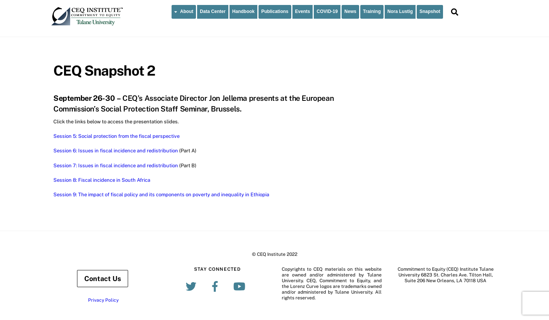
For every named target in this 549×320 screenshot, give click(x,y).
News (350, 11)
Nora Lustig (400, 11)
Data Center (212, 11)
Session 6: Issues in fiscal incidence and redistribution (115, 151)
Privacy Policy (103, 300)
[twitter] (192, 286)
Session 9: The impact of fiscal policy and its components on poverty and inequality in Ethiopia (161, 194)
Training (372, 11)
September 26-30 (84, 98)
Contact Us (102, 279)
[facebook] (216, 286)
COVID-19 (327, 11)
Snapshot (429, 11)
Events (302, 11)
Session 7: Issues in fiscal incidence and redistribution (115, 165)
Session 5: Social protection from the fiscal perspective (116, 136)
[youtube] (240, 286)
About (183, 11)
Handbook (243, 11)
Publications (274, 11)
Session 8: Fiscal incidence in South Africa (101, 180)
